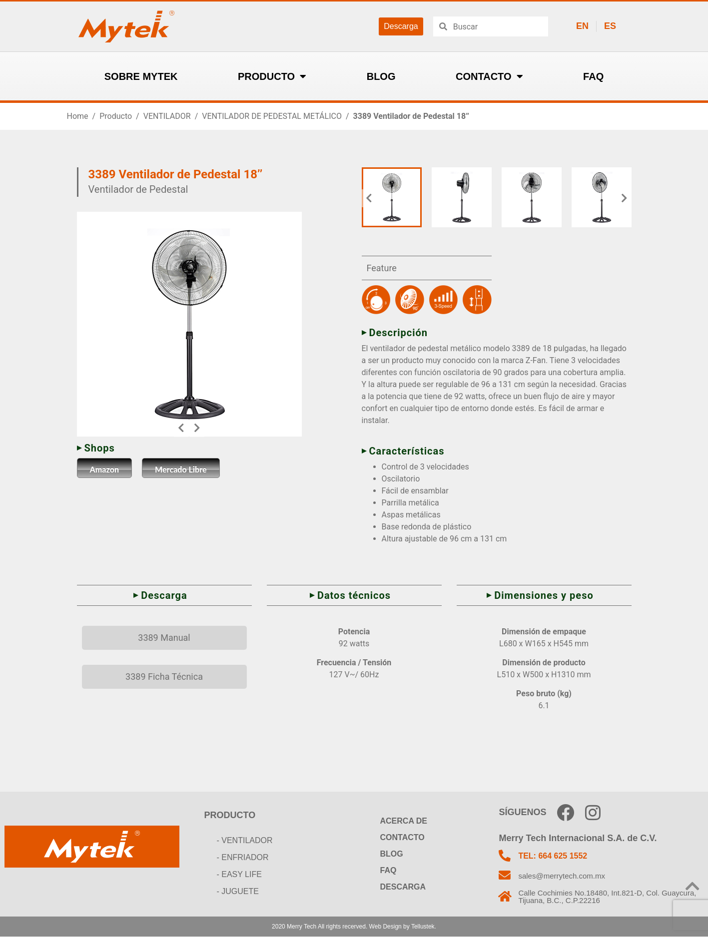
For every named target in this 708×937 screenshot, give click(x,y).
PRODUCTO (272, 76)
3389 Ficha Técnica (164, 676)
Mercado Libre (181, 469)
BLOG (381, 76)
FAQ (593, 76)
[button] (181, 428)
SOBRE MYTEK (141, 76)
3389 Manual (164, 637)
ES (610, 26)
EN (582, 26)
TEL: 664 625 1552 (553, 856)
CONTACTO (489, 76)
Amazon (104, 469)
